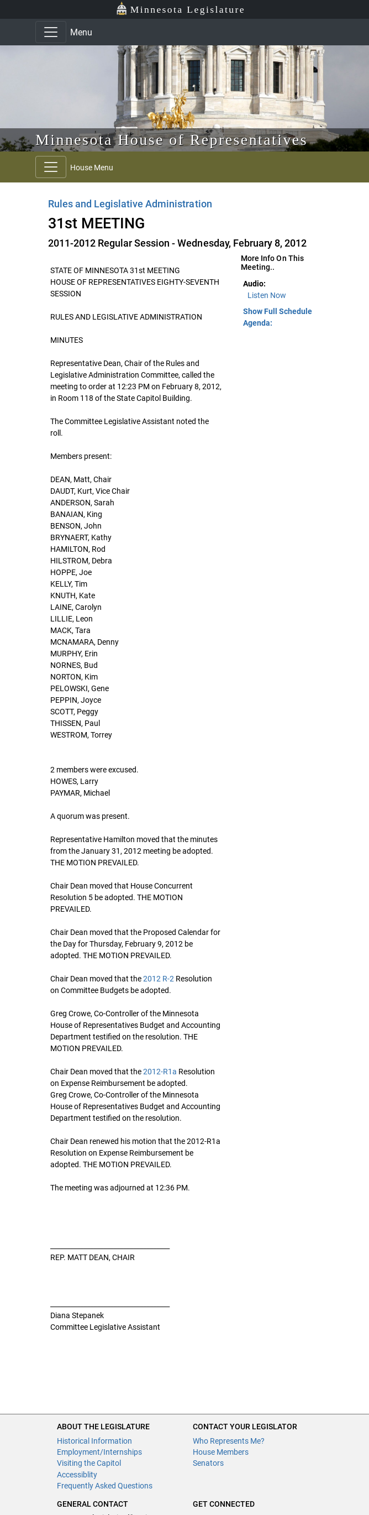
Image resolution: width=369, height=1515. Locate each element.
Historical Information (94, 1440)
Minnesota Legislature (180, 8)
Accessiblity (77, 1474)
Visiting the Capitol (89, 1463)
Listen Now (266, 295)
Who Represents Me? (229, 1440)
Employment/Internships (99, 1452)
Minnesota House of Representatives (171, 139)
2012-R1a (160, 1071)
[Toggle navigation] (50, 32)
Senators (208, 1463)
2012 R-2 (158, 978)
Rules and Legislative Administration (130, 204)
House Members (221, 1452)
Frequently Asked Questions (104, 1485)
